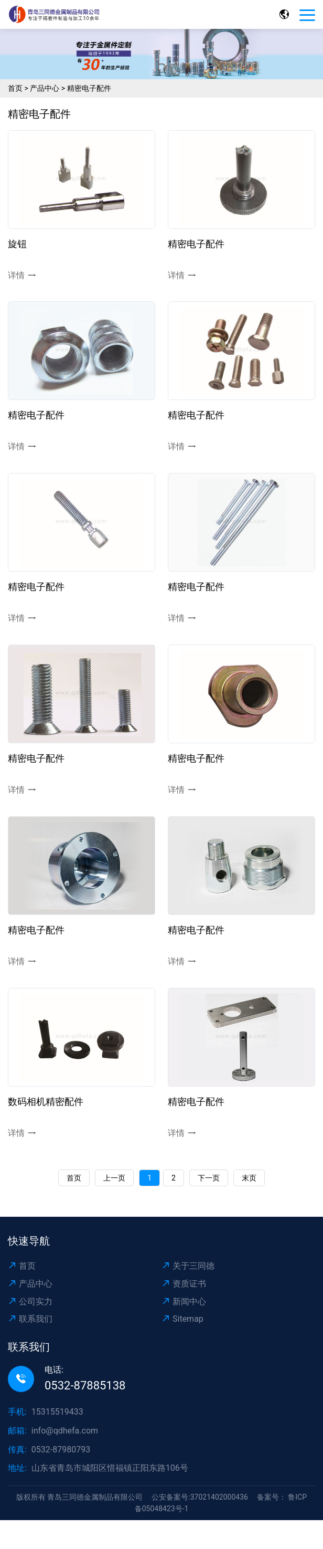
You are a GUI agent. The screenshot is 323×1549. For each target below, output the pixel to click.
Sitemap (182, 1319)
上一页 (114, 1178)
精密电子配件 (89, 88)
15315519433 (57, 1412)
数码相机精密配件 (45, 1101)
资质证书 (184, 1284)
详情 (22, 275)
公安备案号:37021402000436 (200, 1497)
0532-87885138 (85, 1385)
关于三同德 (188, 1266)
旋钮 (17, 243)
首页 (15, 88)
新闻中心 (184, 1301)
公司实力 (30, 1301)
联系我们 (30, 1319)
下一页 (209, 1178)
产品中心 (44, 88)
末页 (249, 1178)
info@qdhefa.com (64, 1431)
